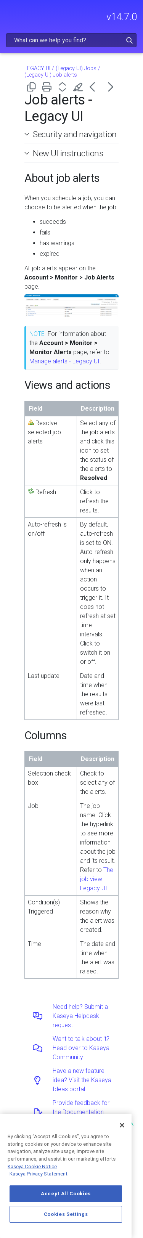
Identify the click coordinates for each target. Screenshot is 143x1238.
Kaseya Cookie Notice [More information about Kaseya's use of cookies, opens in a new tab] (32, 1166)
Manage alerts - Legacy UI (64, 361)
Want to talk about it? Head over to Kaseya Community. (81, 1048)
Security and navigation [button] (72, 134)
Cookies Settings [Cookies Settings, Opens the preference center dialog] (66, 1214)
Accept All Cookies (66, 1193)
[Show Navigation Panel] (10, 13)
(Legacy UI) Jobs (76, 68)
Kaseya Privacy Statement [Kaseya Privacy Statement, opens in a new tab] (38, 1174)
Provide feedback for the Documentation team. (81, 1112)
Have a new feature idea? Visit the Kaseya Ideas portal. (82, 1080)
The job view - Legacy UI (96, 879)
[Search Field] (71, 40)
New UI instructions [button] (65, 153)
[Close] (122, 1125)
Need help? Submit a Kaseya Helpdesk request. (80, 1016)
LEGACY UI (37, 68)
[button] (129, 40)
